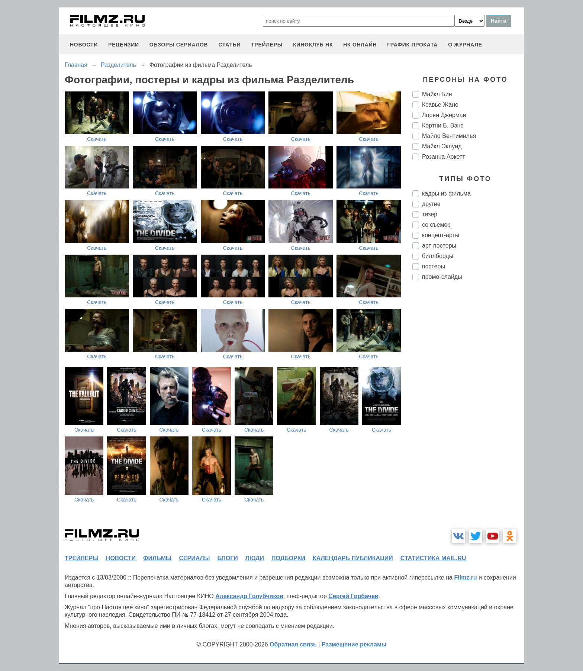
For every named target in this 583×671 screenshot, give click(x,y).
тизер (429, 214)
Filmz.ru (465, 577)
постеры (433, 266)
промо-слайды (442, 277)
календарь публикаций (353, 558)
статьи (229, 45)
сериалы (194, 558)
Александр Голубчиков (249, 596)
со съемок (436, 225)
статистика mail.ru (433, 558)
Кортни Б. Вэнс (442, 125)
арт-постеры (439, 245)
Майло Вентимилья (449, 136)
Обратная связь (293, 644)
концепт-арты (440, 235)
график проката (412, 45)
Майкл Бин (437, 94)
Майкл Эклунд (442, 146)
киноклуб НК (313, 45)
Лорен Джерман (444, 115)
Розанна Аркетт (443, 157)
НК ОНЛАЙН (360, 45)
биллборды (437, 256)
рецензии (123, 45)
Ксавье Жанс (440, 104)
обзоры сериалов (178, 45)
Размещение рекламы (354, 644)
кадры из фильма (446, 193)
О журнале (465, 45)
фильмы (157, 558)
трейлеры (267, 45)
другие (431, 204)
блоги (227, 558)
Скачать (97, 139)
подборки (288, 558)
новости (84, 45)
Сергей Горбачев (353, 596)
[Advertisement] (468, 410)
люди (254, 558)
